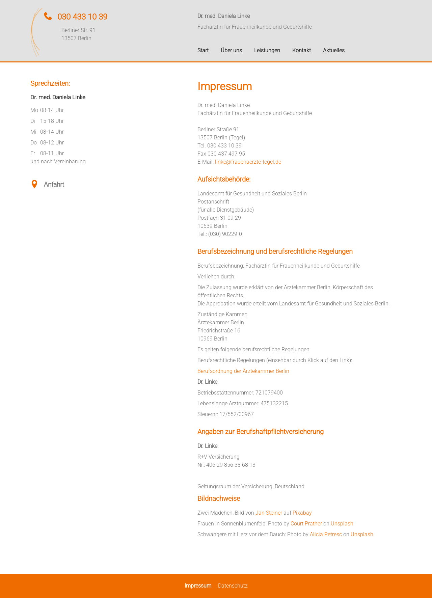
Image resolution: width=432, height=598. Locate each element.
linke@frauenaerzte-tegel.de (248, 162)
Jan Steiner (268, 513)
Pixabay (302, 513)
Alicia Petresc (326, 534)
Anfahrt (54, 184)
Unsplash (342, 523)
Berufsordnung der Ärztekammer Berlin (243, 371)
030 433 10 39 (82, 17)
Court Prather (306, 523)
